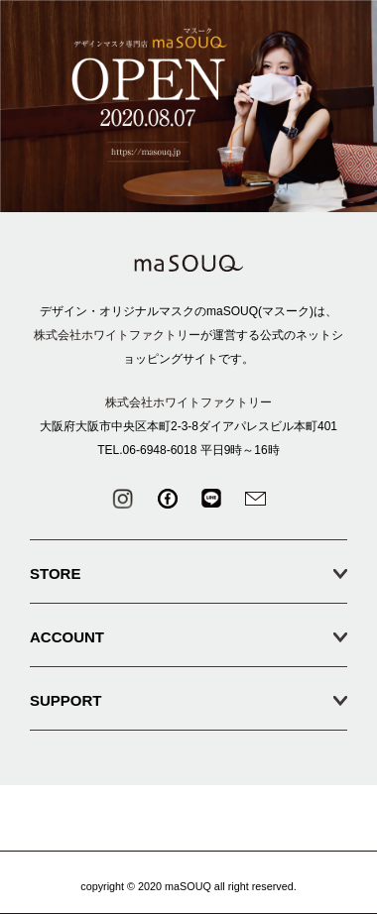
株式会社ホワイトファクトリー (117, 335)
